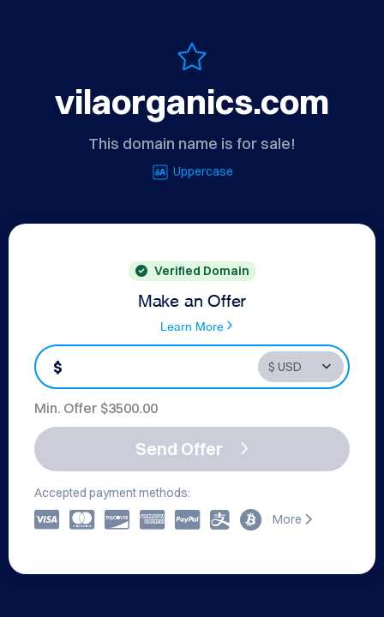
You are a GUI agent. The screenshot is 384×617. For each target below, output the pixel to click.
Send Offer (192, 448)
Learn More (196, 326)
